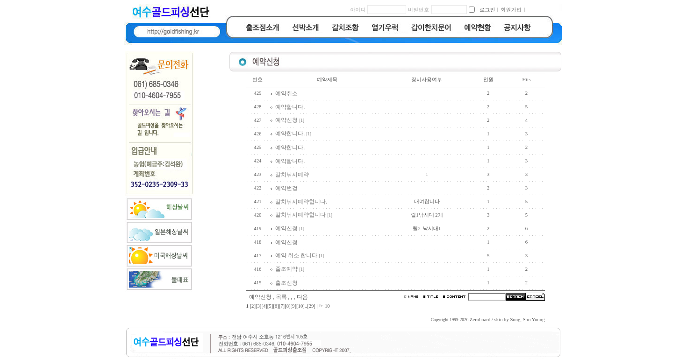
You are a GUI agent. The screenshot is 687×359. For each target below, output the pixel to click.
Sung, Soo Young (527, 319)
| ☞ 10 (323, 306)
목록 (281, 297)
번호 (257, 79)
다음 (302, 297)
